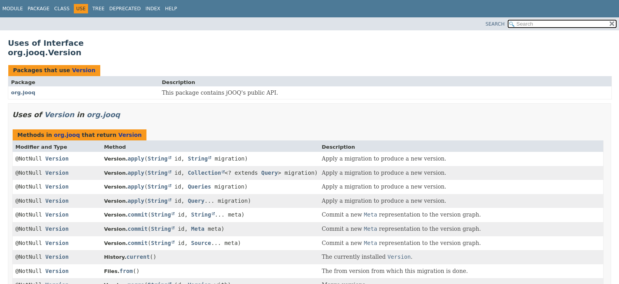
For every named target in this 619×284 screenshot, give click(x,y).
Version (83, 70)
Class (61, 8)
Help (171, 8)
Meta (197, 229)
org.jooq (23, 92)
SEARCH (495, 24)
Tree (98, 8)
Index (153, 8)
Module (12, 8)
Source (201, 243)
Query (269, 173)
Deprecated (125, 8)
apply (136, 158)
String (158, 158)
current (138, 257)
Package (38, 8)
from (126, 271)
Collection (204, 173)
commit (138, 214)
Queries (199, 186)
